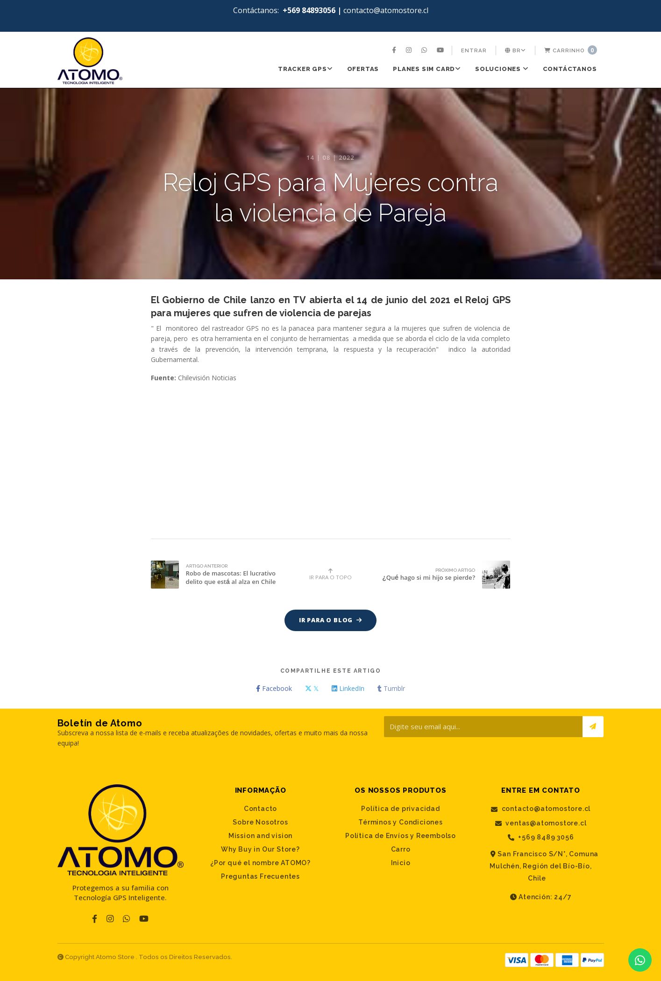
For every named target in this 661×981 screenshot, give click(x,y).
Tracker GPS (305, 68)
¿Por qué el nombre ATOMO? (260, 863)
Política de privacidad (400, 809)
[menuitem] (395, 50)
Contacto (260, 809)
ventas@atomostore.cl (541, 823)
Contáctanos (570, 68)
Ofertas (363, 68)
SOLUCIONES (502, 68)
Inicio (401, 863)
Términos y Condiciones (400, 822)
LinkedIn (348, 688)
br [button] (515, 50)
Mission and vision (260, 836)
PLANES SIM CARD (427, 68)
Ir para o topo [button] (330, 574)
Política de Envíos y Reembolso (400, 836)
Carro (401, 849)
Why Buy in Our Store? (260, 849)
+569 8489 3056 (541, 837)
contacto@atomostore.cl (540, 809)
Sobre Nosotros (260, 822)
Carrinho (570, 50)
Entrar (474, 50)
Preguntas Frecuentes (260, 877)
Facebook (274, 688)
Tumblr (391, 688)
